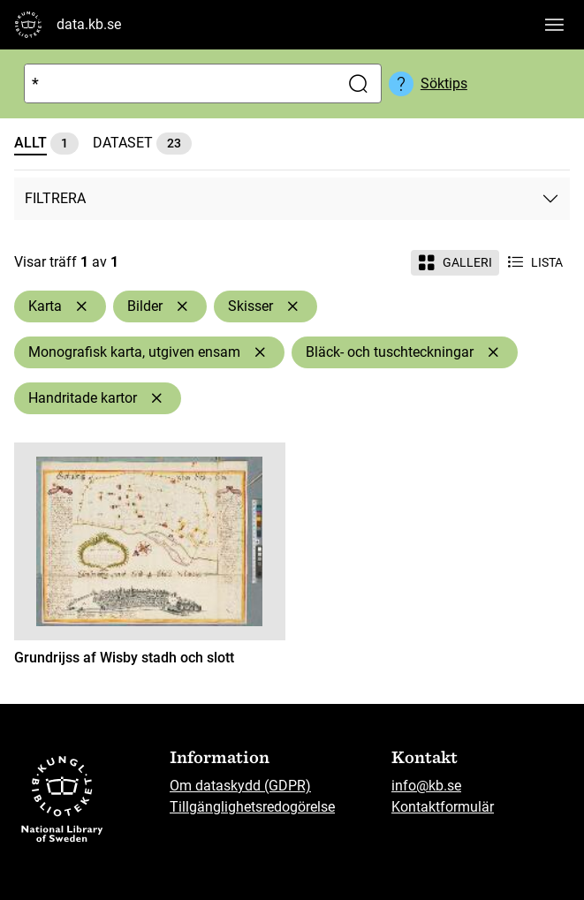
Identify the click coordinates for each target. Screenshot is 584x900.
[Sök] (178, 83)
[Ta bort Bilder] (182, 306)
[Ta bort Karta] (81, 306)
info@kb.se (426, 785)
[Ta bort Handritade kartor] (156, 398)
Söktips (444, 83)
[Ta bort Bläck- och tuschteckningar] (493, 352)
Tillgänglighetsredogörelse (252, 806)
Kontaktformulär (442, 806)
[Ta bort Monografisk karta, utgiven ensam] (259, 352)
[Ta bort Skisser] (292, 306)
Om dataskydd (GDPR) (240, 785)
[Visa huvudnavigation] (554, 24)
